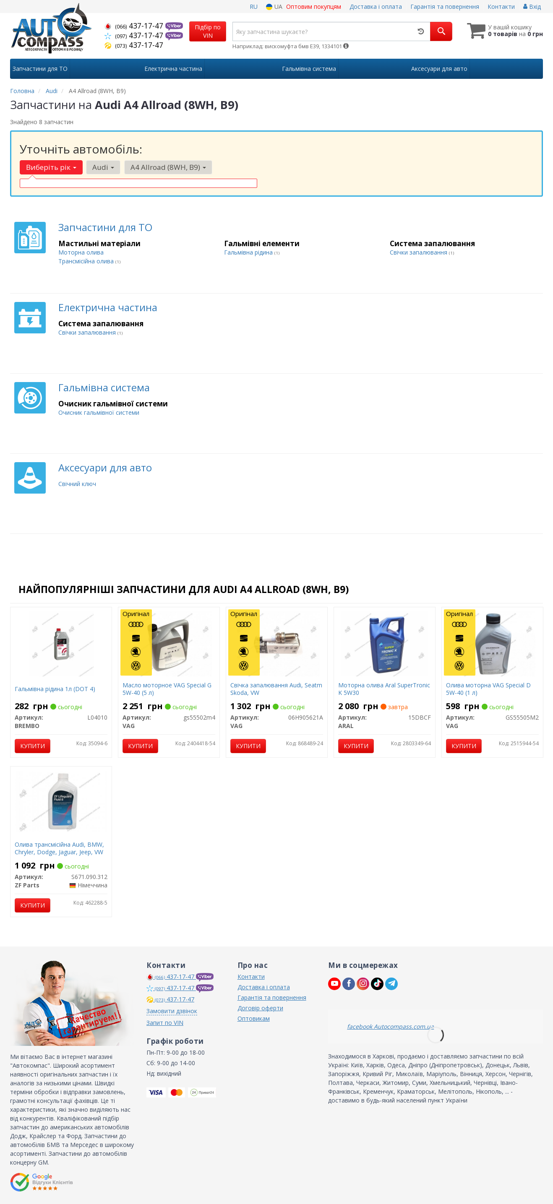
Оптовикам (253, 1018)
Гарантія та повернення (444, 6)
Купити (32, 746)
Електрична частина (107, 307)
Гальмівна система (104, 387)
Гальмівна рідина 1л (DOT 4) (55, 689)
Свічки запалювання (419, 252)
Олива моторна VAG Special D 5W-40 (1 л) (488, 689)
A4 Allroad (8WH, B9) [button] (168, 167)
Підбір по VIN (208, 31)
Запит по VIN (164, 1023)
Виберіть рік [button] (51, 167)
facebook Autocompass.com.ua (390, 1026)
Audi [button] (103, 167)
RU (254, 6)
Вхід (532, 6)
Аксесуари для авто (105, 467)
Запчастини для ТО (105, 227)
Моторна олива (81, 252)
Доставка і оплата (376, 6)
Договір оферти (260, 1008)
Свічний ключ (77, 484)
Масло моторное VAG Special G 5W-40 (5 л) (167, 689)
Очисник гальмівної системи (98, 412)
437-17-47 (134, 26)
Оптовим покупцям (313, 6)
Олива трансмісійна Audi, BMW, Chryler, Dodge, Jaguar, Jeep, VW (59, 848)
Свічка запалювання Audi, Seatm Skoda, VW (276, 689)
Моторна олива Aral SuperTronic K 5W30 (384, 689)
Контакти (501, 6)
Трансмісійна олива (86, 261)
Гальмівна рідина (249, 252)
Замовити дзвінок (171, 1011)
